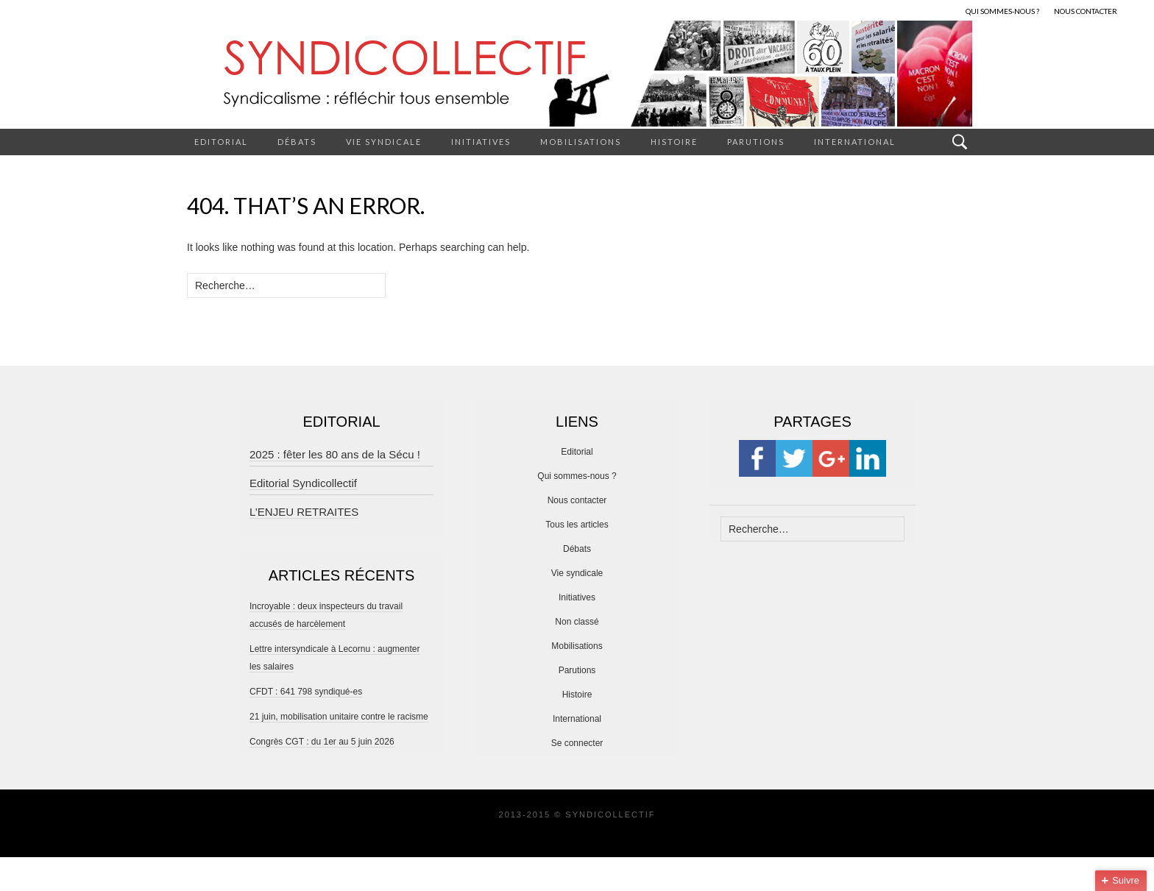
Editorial (221, 141)
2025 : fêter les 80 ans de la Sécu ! (334, 454)
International (855, 141)
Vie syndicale (384, 141)
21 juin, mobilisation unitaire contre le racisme (338, 716)
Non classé (576, 622)
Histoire (674, 141)
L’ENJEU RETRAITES (303, 511)
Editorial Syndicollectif (303, 483)
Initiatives (481, 141)
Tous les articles (576, 524)
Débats (296, 141)
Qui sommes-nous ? (576, 476)
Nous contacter (577, 500)
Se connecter (577, 743)
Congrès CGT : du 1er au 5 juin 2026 (321, 741)
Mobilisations (580, 141)
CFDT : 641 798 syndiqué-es (305, 691)
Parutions (756, 141)
